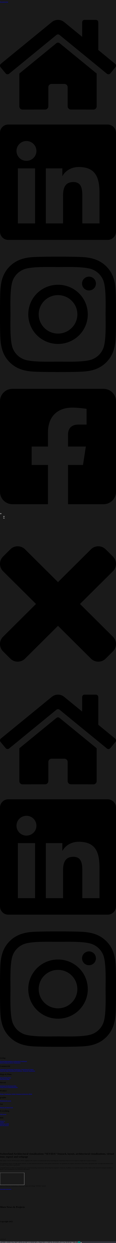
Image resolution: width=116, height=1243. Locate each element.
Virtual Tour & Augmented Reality (9, 1087)
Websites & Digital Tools (6, 1107)
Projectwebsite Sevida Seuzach (5, 1189)
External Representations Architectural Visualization (13, 1061)
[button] (58, 604)
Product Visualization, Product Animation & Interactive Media (16, 1094)
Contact (2, 1122)
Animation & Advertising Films (8, 1086)
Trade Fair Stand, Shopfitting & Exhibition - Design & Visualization (17, 1071)
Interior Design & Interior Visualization (10, 1062)
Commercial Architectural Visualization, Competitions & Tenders (17, 1069)
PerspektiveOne (4, 2)
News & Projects (4, 1125)
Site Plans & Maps (5, 1079)
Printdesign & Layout (5, 1101)
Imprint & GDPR (4, 1124)
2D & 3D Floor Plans (5, 1077)
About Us (2, 1121)
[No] (81, 1242)
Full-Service (3, 1114)
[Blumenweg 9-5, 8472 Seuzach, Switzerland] (12, 1179)
